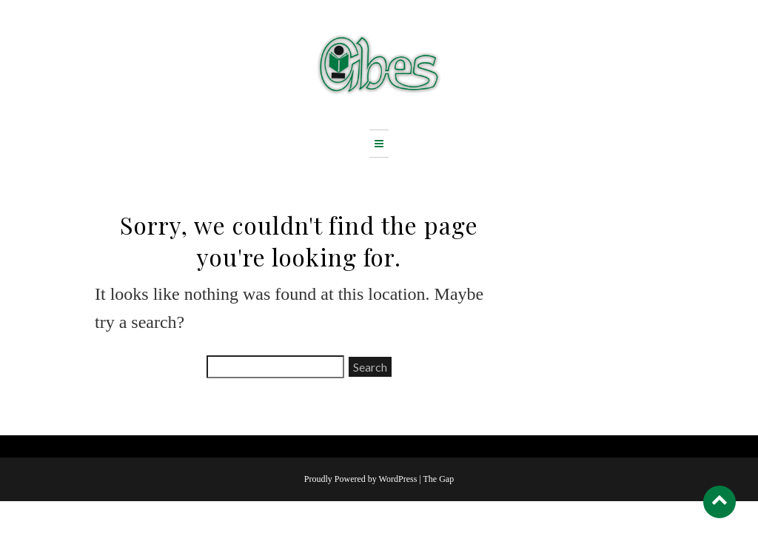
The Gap (439, 479)
